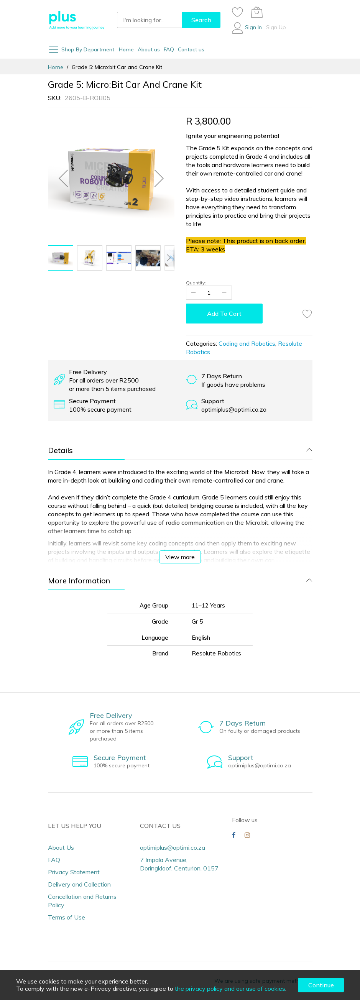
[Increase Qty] (224, 293)
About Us (61, 847)
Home (55, 67)
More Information (79, 580)
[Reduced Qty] (193, 293)
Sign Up (276, 27)
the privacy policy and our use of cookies (230, 988)
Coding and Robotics (247, 343)
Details (60, 450)
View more (180, 557)
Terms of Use (66, 917)
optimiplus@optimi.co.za (172, 847)
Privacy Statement (74, 872)
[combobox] (149, 20)
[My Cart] (257, 12)
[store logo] (76, 20)
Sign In (253, 27)
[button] (63, 178)
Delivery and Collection (79, 884)
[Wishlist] (237, 12)
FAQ (54, 860)
